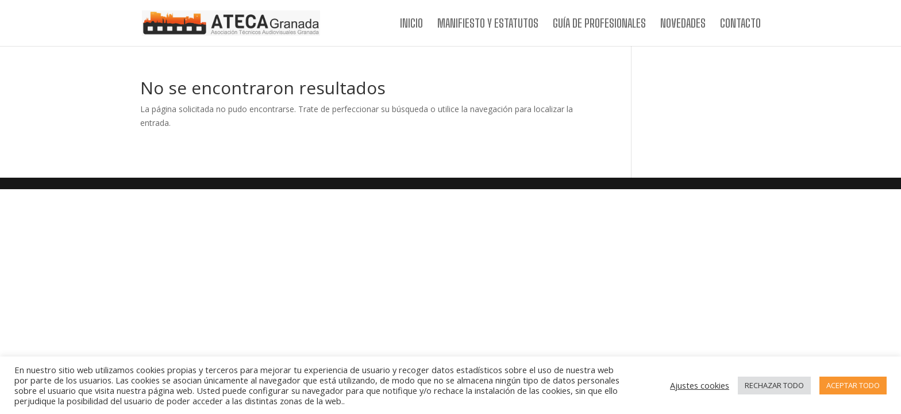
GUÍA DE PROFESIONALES (599, 24)
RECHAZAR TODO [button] (774, 385)
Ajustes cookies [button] (699, 385)
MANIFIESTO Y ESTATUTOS (487, 24)
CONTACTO (740, 24)
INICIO (411, 24)
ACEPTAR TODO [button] (853, 385)
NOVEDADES (683, 24)
